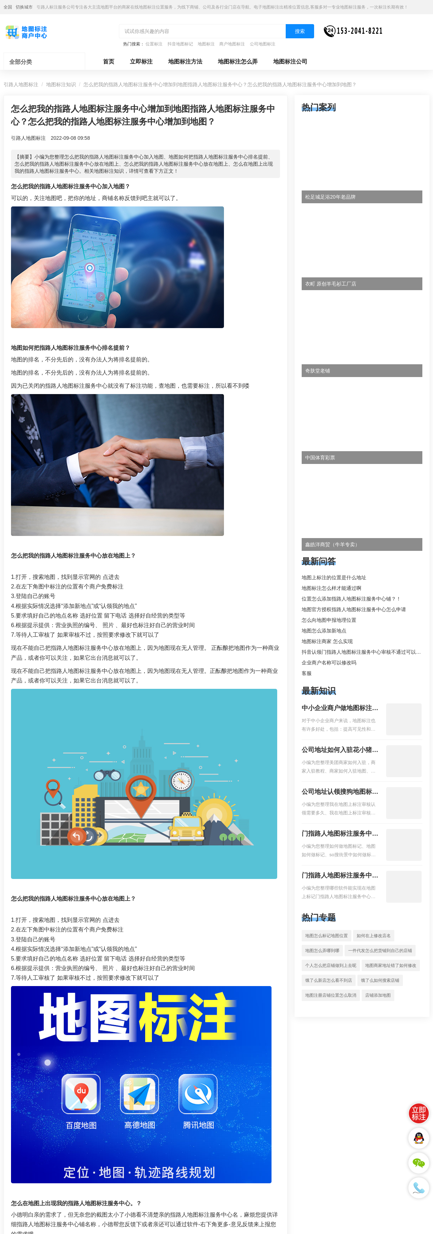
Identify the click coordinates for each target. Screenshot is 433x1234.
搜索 (300, 31)
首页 (108, 62)
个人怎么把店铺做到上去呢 (330, 965)
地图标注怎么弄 (238, 62)
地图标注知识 (61, 84)
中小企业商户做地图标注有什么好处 (340, 708)
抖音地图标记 (180, 43)
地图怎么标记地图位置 (326, 935)
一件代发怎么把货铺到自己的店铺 (380, 950)
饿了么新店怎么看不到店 (328, 980)
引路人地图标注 (21, 84)
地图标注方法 (185, 62)
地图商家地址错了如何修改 (390, 965)
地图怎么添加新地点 (324, 630)
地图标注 (206, 43)
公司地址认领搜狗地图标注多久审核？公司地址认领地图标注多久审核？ (340, 792)
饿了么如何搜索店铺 (380, 980)
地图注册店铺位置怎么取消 (330, 995)
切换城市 (24, 7)
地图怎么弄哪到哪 (322, 950)
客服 (307, 673)
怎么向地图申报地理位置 (329, 620)
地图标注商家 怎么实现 (327, 641)
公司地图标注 (262, 43)
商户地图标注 (232, 43)
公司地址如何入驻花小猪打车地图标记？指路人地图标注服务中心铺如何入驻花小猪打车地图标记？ (340, 750)
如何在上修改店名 (374, 935)
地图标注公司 (290, 62)
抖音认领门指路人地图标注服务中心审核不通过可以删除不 (366, 652)
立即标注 (141, 62)
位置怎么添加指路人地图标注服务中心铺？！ (351, 599)
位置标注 (154, 43)
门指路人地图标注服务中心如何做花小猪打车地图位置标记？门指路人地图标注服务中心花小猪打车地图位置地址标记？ (340, 834)
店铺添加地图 (378, 995)
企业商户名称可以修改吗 (329, 662)
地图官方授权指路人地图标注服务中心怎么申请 (354, 609)
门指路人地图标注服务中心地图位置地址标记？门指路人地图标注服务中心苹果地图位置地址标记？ (340, 876)
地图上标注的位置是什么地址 (334, 577)
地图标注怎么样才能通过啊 (331, 588)
